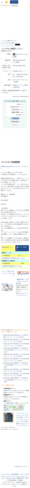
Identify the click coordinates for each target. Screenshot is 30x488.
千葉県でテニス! (11, 41)
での (7, 397)
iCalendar (15, 124)
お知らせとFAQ (10, 478)
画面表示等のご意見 (22, 478)
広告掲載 (20, 480)
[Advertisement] (15, 23)
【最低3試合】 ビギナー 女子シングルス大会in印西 (22, 281)
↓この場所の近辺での (9, 403)
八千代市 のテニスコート (21, 466)
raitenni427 (19, 54)
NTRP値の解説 (11, 480)
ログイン (14, 2)
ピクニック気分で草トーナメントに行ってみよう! (8, 273)
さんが (8, 390)
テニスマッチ (17, 484)
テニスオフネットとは (13, 476)
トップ (3, 41)
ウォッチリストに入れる (7, 45)
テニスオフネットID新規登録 (9, 5)
